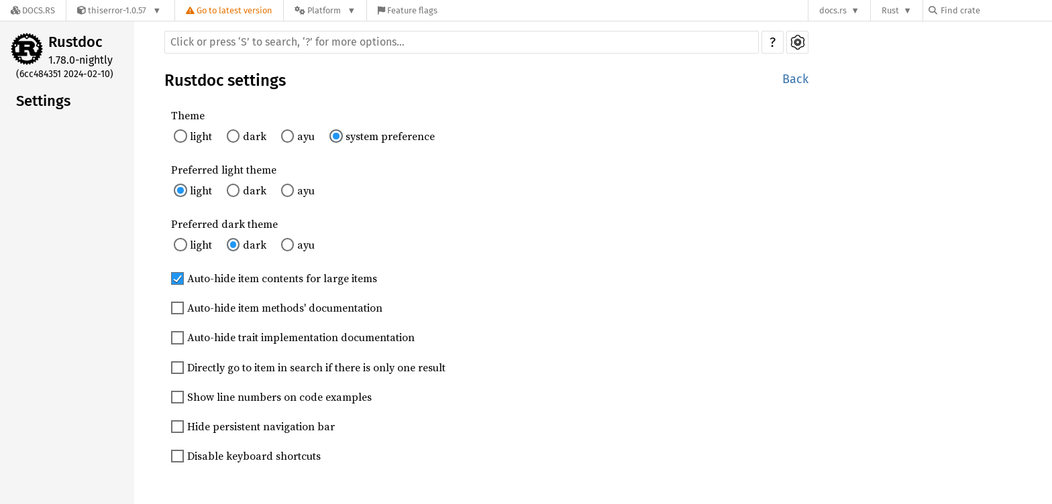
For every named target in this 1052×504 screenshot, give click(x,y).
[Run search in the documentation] (461, 42)
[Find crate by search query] (995, 10)
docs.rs (833, 10)
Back (795, 79)
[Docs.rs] (33, 10)
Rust (890, 10)
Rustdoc (75, 42)
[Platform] (325, 10)
